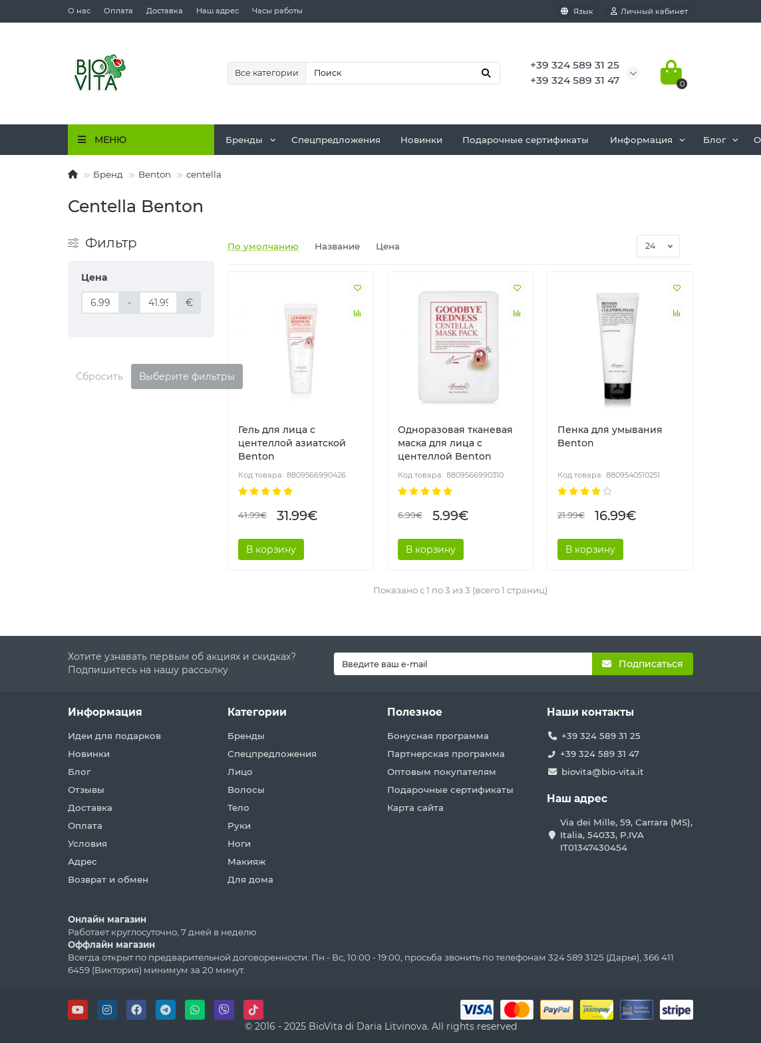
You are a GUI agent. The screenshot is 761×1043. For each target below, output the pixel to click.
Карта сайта (415, 807)
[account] (649, 11)
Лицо (240, 771)
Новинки (421, 139)
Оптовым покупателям (441, 771)
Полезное (414, 712)
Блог (714, 139)
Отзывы (86, 789)
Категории (257, 712)
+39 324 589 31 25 (601, 735)
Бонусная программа (438, 735)
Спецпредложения (335, 139)
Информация (641, 139)
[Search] (402, 73)
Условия (87, 843)
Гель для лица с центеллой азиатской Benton (292, 443)
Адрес (82, 861)
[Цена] (100, 302)
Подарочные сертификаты (525, 139)
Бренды (244, 139)
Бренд (108, 174)
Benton (154, 174)
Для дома (250, 879)
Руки (239, 825)
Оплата (118, 10)
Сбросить (99, 376)
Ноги (239, 843)
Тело (238, 807)
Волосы (246, 789)
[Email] (463, 664)
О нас (79, 10)
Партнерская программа (446, 753)
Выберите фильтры (187, 376)
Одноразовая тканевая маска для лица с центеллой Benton (455, 443)
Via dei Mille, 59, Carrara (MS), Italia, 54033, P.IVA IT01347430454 (626, 835)
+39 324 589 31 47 (599, 753)
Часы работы (277, 10)
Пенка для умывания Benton (610, 436)
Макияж (246, 861)
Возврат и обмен (108, 879)
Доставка (164, 10)
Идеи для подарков (114, 735)
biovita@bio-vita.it (602, 771)
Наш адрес (217, 10)
